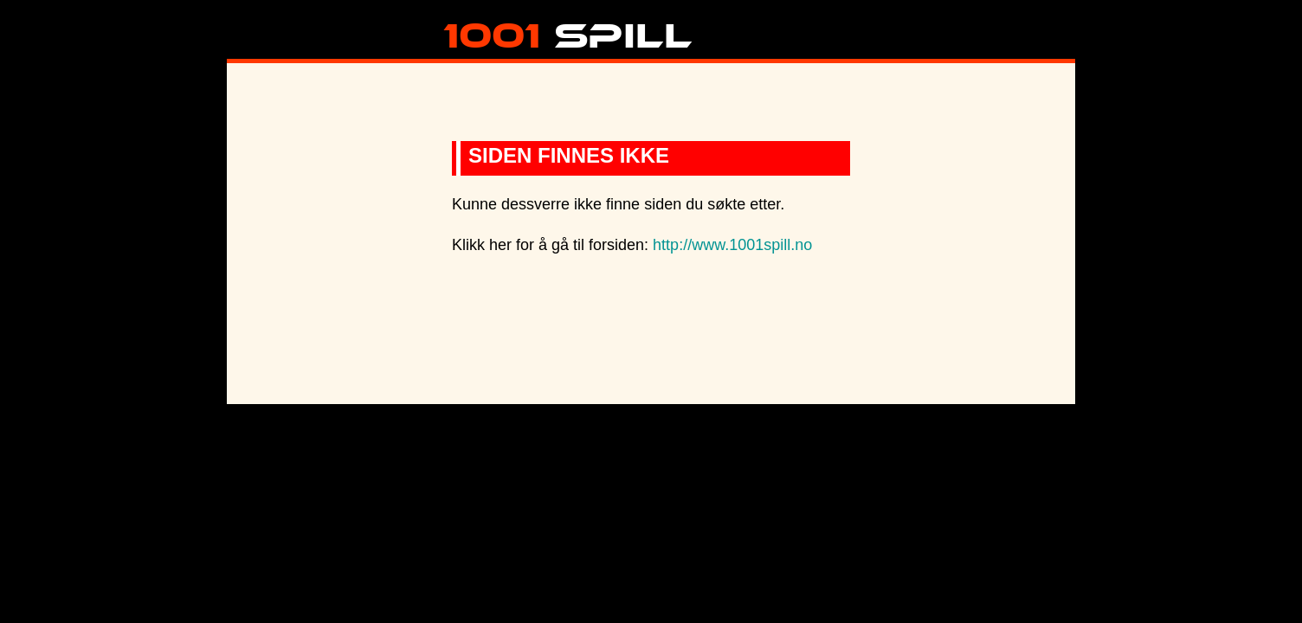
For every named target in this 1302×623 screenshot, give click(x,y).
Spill (568, 29)
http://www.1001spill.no (732, 245)
